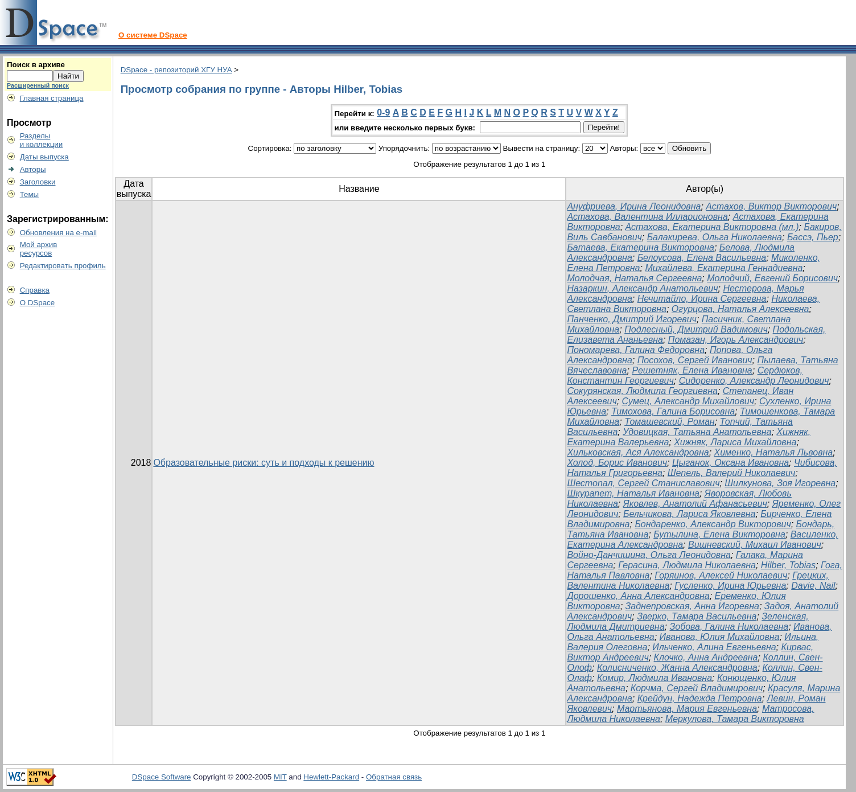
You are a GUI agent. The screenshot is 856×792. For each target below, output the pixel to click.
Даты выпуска (44, 157)
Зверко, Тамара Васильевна (696, 616)
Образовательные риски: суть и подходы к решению (263, 462)
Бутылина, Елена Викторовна (719, 534)
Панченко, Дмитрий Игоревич (631, 319)
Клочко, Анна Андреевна (706, 657)
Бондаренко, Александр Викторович (713, 524)
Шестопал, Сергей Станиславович (643, 483)
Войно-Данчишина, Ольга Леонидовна (648, 555)
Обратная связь (394, 777)
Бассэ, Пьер (812, 237)
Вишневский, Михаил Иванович (754, 544)
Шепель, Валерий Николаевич (732, 473)
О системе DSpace (152, 35)
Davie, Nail (813, 585)
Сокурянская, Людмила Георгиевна (642, 391)
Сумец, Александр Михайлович (688, 401)
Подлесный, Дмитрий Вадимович (696, 329)
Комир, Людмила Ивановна (654, 678)
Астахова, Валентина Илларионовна (647, 216)
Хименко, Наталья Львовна (773, 452)
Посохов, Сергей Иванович (694, 360)
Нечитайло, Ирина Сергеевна (702, 298)
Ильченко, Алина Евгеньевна (714, 647)
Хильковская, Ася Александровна (638, 452)
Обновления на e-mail (58, 232)
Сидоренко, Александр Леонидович (754, 380)
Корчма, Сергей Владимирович (697, 688)
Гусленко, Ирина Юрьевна (730, 585)
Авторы (33, 169)
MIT (280, 777)
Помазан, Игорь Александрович (736, 339)
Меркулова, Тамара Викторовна (734, 719)
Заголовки (38, 182)
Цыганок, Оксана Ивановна (730, 462)
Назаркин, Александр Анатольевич (642, 288)
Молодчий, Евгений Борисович (772, 278)
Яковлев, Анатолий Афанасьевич (695, 503)
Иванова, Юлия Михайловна (720, 637)
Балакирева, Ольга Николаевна (714, 237)
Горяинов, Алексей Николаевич (721, 575)
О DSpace (37, 302)
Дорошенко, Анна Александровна (638, 596)
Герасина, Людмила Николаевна (687, 565)
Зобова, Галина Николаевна (728, 626)
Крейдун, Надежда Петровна (699, 698)
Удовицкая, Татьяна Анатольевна (697, 432)
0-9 (383, 112)
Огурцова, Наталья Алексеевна (740, 309)
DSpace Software (161, 777)
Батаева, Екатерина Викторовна (640, 247)
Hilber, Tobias (788, 565)
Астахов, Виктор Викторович (771, 206)
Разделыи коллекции (41, 140)
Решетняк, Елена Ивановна (692, 370)
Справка (35, 290)
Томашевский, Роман (669, 421)
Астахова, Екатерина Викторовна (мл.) (712, 227)
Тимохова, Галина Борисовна (673, 411)
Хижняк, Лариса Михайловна (735, 442)
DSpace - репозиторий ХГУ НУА (176, 69)
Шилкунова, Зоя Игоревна (780, 483)
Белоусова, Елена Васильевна (701, 257)
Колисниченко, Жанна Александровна (677, 667)
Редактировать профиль (63, 265)
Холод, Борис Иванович (617, 462)
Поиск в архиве (36, 64)
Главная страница (52, 98)
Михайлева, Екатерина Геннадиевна (723, 268)
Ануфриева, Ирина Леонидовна (634, 206)
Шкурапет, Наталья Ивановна (633, 493)
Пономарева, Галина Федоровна (636, 350)
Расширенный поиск (38, 85)
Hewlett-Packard (331, 777)
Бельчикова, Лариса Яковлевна (689, 514)
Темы (29, 194)
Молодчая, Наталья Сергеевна (634, 278)
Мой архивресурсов (38, 248)
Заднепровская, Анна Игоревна (692, 606)
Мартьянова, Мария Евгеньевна (687, 708)
